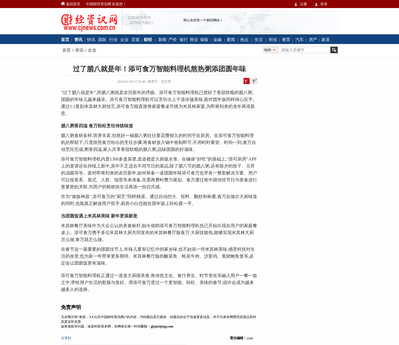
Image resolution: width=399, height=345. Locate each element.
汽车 (299, 39)
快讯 (91, 39)
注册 (303, 4)
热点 (244, 39)
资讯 (79, 50)
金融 (217, 39)
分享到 (66, 338)
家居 (325, 39)
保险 (204, 39)
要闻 (231, 39)
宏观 (135, 39)
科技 (273, 39)
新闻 (162, 39)
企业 (124, 39)
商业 (194, 39)
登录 (324, 4)
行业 (113, 39)
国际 (102, 39)
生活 (258, 39)
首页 (66, 50)
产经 (172, 39)
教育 (286, 39)
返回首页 (73, 4)
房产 (313, 39)
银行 (184, 39)
